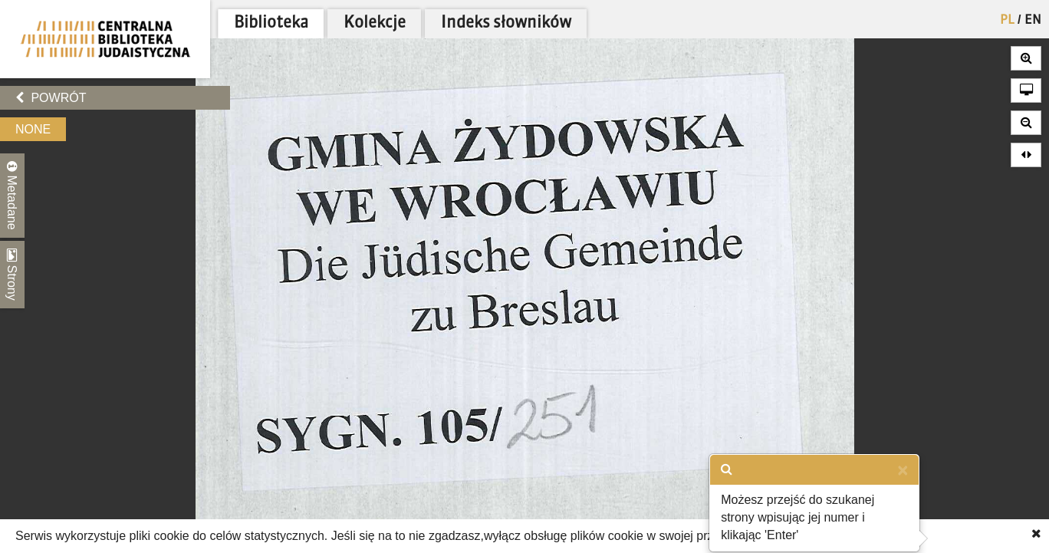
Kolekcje (375, 23)
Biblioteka (271, 23)
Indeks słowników (506, 23)
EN (1032, 21)
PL (1007, 21)
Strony (12, 275)
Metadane (12, 195)
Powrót (50, 97)
